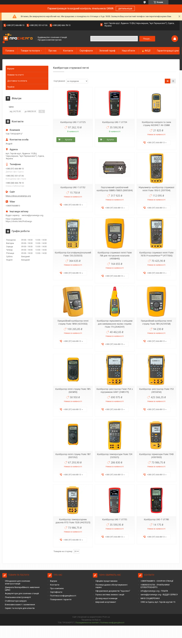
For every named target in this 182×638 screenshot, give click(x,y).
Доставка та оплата (17, 81)
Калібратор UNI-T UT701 (156, 519)
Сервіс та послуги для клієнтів (20, 608)
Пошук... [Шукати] (147, 39)
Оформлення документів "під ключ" (112, 591)
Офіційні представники (106, 581)
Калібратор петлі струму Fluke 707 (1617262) (73, 456)
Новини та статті (15, 75)
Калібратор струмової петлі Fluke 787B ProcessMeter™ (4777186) (156, 254)
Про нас (53, 50)
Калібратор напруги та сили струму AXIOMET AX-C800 (156, 123)
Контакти (68, 50)
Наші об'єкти (128, 50)
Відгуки (10, 68)
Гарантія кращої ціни (168, 50)
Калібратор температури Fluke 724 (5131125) (114, 456)
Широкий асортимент (105, 602)
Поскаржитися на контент (87, 623)
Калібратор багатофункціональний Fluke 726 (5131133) (73, 254)
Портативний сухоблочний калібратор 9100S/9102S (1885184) (115, 189)
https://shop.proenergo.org (18, 196)
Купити (68, 139)
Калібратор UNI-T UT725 (73, 122)
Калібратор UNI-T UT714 (114, 122)
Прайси (10, 87)
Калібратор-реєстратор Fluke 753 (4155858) (156, 390)
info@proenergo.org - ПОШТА (154, 591)
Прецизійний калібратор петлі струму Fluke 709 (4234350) (156, 322)
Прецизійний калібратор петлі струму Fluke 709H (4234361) (73, 322)
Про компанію (57, 588)
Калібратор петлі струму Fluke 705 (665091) (73, 390)
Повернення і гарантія (60, 599)
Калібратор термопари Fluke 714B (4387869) (156, 456)
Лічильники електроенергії (18, 597)
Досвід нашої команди (106, 598)
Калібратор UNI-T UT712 (73, 187)
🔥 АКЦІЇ (146, 50)
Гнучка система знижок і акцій (109, 594)
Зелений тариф (107, 50)
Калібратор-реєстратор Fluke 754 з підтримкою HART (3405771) (115, 390)
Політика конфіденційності (63, 595)
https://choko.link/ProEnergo (19, 221)
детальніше (125, 8)
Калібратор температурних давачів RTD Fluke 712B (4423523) (73, 521)
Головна (10, 50)
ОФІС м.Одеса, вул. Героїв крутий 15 (158, 602)
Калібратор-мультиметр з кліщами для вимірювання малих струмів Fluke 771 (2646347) (114, 324)
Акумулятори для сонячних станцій (22, 593)
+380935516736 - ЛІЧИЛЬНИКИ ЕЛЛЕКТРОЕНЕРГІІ (155, 586)
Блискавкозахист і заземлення (20, 604)
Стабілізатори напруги (16, 601)
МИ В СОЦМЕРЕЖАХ (150, 598)
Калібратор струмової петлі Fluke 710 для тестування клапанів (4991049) (115, 255)
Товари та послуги (30, 50)
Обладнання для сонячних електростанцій (17, 582)
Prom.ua (106, 617)
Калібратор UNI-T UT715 (114, 519)
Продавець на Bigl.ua (91, 620)
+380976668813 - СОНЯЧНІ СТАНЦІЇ (157, 581)
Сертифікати (86, 50)
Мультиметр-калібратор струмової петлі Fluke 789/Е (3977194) (156, 189)
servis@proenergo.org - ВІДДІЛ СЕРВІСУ (159, 594)
